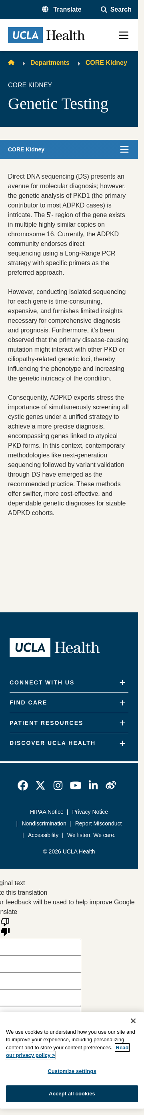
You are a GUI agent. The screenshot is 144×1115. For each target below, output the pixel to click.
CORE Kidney (106, 62)
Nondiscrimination (44, 823)
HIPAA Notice (47, 812)
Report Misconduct (98, 823)
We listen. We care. (91, 835)
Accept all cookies (72, 1094)
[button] (62, 9)
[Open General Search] (116, 9)
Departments (50, 62)
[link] (22, 785)
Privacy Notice (90, 812)
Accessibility (43, 835)
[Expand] (122, 682)
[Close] (133, 1021)
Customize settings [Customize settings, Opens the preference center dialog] (72, 1071)
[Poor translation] (5, 926)
